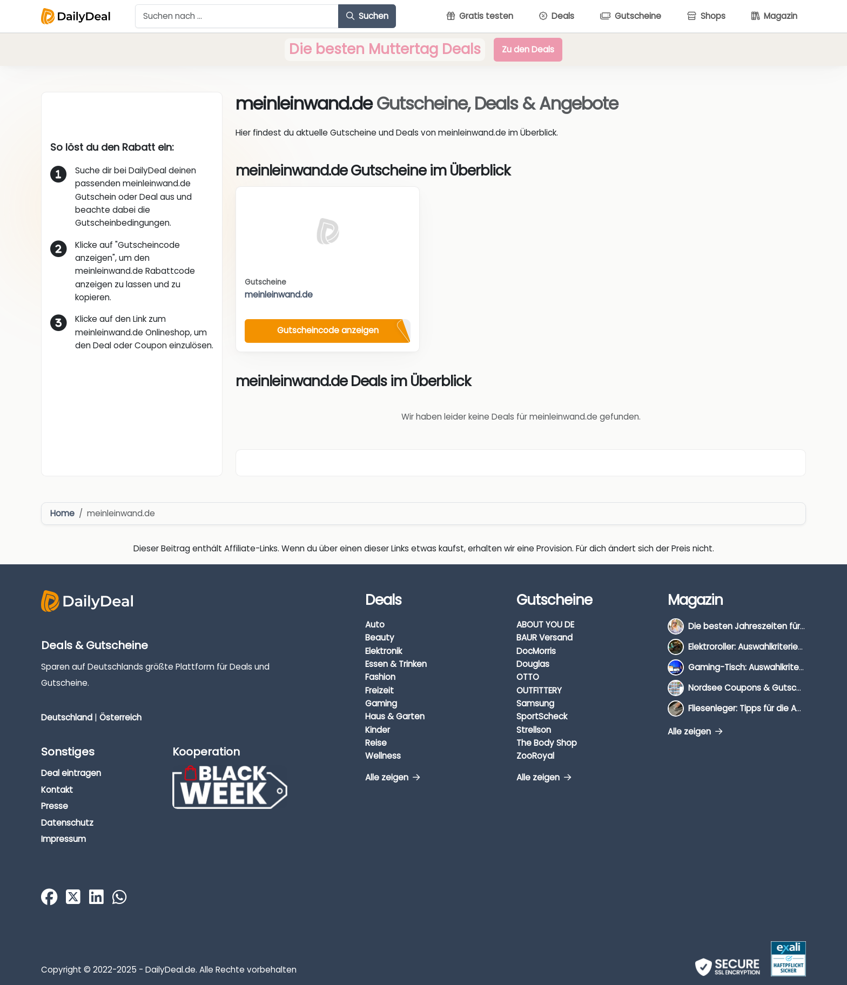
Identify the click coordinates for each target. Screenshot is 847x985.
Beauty (379, 637)
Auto (375, 624)
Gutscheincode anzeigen (328, 330)
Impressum (63, 839)
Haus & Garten (395, 716)
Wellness (383, 755)
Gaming (381, 703)
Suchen (367, 16)
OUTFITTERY (539, 690)
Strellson (533, 730)
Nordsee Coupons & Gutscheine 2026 (764, 687)
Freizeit (379, 690)
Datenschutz (67, 822)
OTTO (527, 677)
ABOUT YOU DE (545, 624)
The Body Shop (546, 742)
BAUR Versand (544, 637)
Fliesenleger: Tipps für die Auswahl (756, 708)
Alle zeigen (392, 777)
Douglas (532, 664)
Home (62, 513)
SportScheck (541, 716)
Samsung (535, 703)
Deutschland (66, 717)
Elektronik (383, 651)
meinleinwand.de (279, 294)
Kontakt (57, 789)
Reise (376, 742)
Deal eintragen (71, 773)
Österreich (120, 717)
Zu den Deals (528, 49)
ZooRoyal (535, 755)
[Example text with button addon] (237, 16)
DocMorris (536, 651)
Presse (54, 806)
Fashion (380, 677)
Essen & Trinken (396, 664)
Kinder (377, 730)
